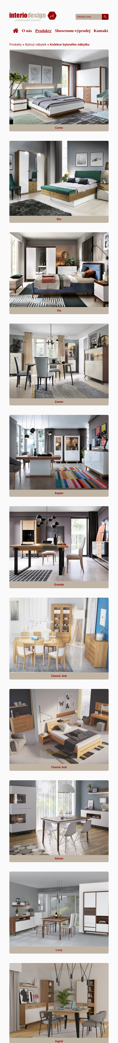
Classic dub (59, 675)
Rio (59, 219)
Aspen (59, 493)
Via (59, 310)
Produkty (15, 44)
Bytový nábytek (35, 44)
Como (59, 127)
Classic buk (59, 767)
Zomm (59, 401)
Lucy (59, 950)
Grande (59, 584)
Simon (59, 858)
